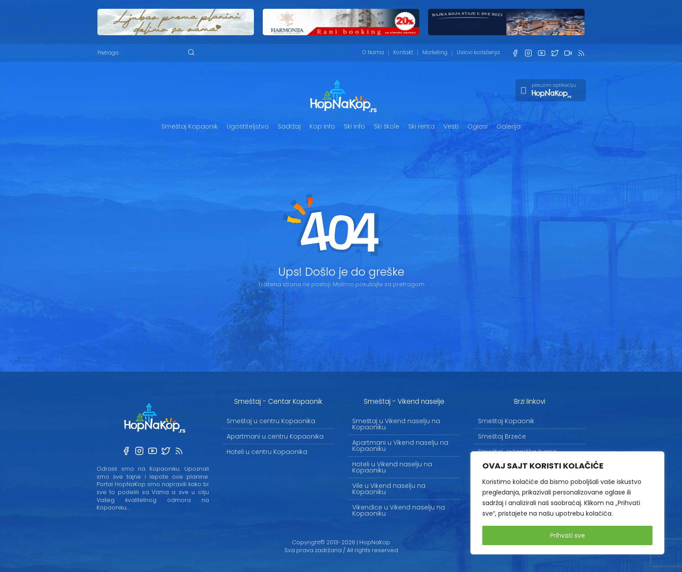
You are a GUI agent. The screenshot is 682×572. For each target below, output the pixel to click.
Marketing (434, 52)
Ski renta (421, 126)
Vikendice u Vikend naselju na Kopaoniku (398, 510)
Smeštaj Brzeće (502, 436)
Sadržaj (289, 126)
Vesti (450, 126)
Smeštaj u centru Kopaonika (271, 421)
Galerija (508, 126)
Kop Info (322, 126)
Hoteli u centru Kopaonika (267, 451)
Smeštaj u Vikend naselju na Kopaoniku (396, 424)
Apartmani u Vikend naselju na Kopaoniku (400, 445)
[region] (567, 502)
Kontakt (403, 52)
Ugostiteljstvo (248, 126)
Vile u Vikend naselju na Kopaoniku (388, 488)
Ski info (354, 126)
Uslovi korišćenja (478, 52)
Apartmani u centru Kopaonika (275, 436)
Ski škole (386, 126)
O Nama (373, 52)
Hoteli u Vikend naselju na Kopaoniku (392, 467)
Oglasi (477, 126)
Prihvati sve (567, 535)
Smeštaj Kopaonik (189, 126)
